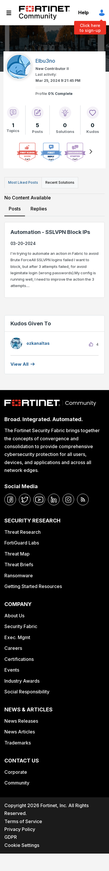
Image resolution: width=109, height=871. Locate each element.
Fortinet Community (44, 13)
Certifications (19, 659)
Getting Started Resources (33, 586)
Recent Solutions (59, 182)
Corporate (15, 772)
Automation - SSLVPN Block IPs (50, 232)
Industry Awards (22, 681)
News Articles (19, 732)
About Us (14, 615)
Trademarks (17, 743)
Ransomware (18, 575)
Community (16, 783)
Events (11, 670)
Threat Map (17, 554)
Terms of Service (23, 821)
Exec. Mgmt (17, 637)
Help (83, 12)
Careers (13, 648)
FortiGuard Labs (21, 543)
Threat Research (22, 532)
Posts (15, 209)
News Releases (21, 721)
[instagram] (68, 499)
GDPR (10, 837)
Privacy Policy (19, 829)
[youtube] (39, 499)
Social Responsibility (26, 692)
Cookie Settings (21, 845)
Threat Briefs (18, 564)
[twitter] (25, 499)
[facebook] (10, 499)
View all (19, 364)
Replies (39, 209)
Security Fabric (20, 626)
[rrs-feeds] (83, 499)
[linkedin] (54, 499)
